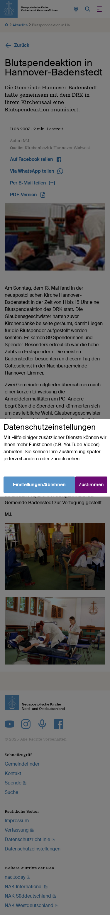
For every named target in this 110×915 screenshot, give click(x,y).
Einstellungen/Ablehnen (39, 485)
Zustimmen (91, 485)
